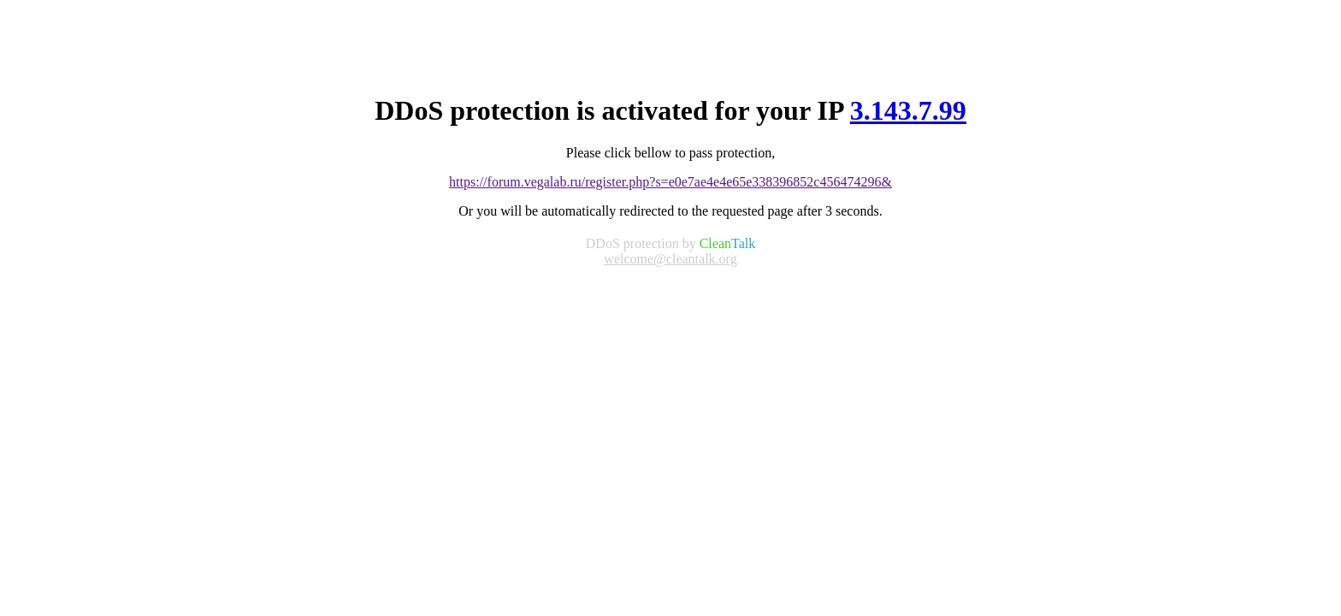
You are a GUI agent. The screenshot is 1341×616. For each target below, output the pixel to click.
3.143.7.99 (908, 110)
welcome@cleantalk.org (670, 259)
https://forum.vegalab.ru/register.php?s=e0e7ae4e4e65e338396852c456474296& (670, 182)
